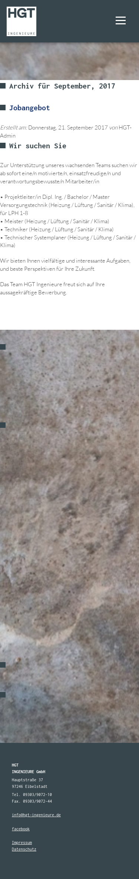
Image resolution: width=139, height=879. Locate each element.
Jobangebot (29, 107)
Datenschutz (24, 849)
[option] (69, 439)
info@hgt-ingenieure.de (36, 815)
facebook (21, 829)
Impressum (22, 842)
